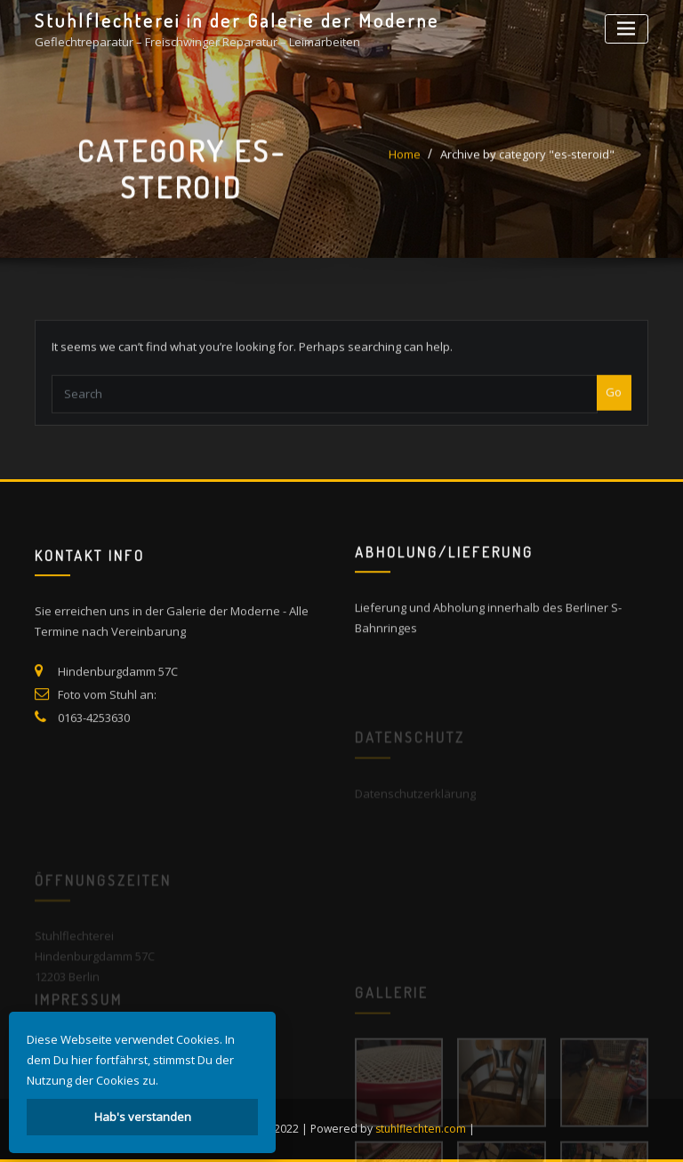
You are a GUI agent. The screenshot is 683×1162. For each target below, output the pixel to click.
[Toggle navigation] (626, 29)
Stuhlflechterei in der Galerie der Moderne (237, 20)
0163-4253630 (94, 735)
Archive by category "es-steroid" (527, 161)
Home (405, 161)
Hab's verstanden (142, 1117)
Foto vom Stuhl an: (107, 712)
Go (614, 403)
